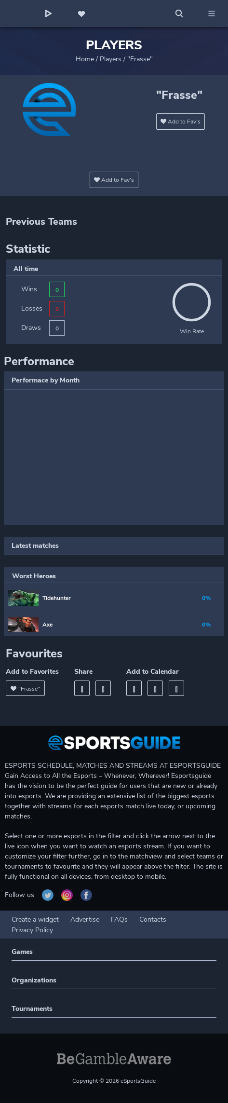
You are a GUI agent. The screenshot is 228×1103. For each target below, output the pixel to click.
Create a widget (35, 919)
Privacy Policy (32, 930)
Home (85, 59)
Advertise (84, 919)
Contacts (152, 919)
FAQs (119, 919)
